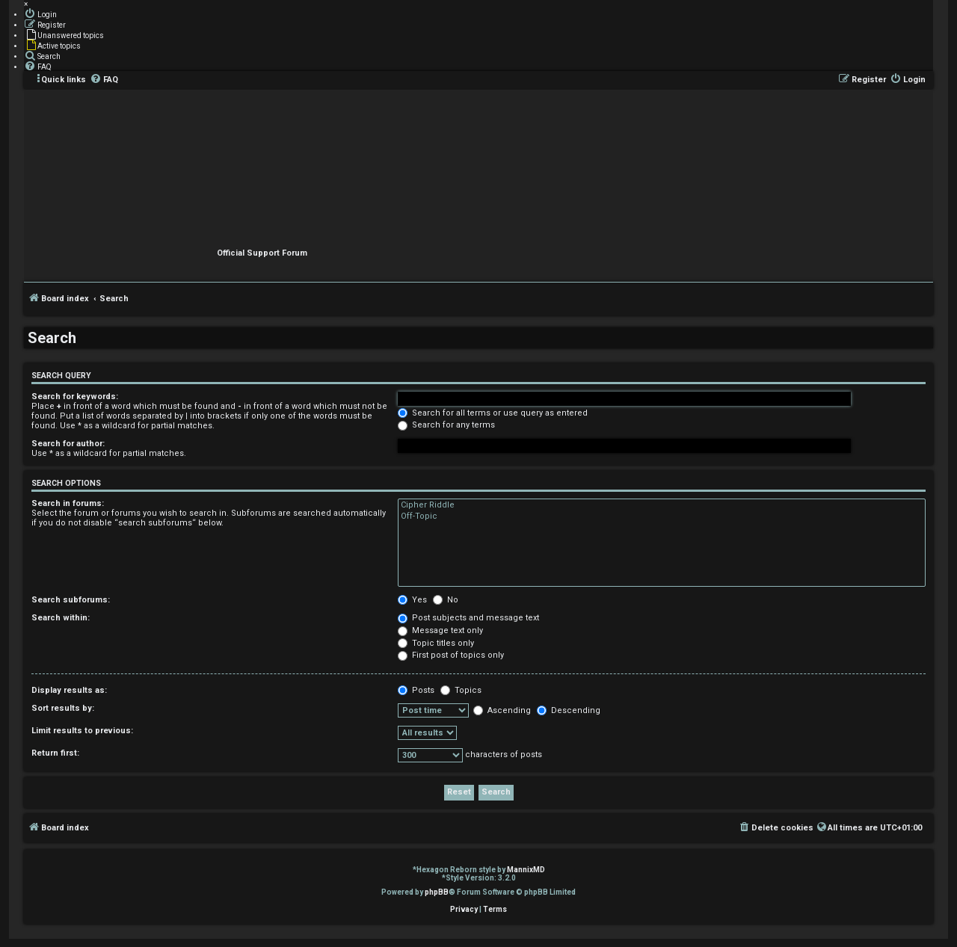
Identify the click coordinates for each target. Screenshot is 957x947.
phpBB (437, 892)
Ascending (502, 710)
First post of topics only (451, 655)
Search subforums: (70, 600)
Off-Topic (661, 516)
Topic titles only (436, 643)
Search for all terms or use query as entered (493, 413)
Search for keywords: (74, 396)
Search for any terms (446, 425)
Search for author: (68, 443)
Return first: (55, 753)
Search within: (60, 618)
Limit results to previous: (82, 730)
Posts (416, 690)
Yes (412, 600)
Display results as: (69, 690)
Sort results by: (62, 708)
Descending (568, 710)
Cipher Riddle (661, 505)
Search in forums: (67, 503)
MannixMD (526, 870)
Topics (460, 690)
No (445, 600)
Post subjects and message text (468, 618)
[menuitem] (40, 13)
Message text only (440, 630)
